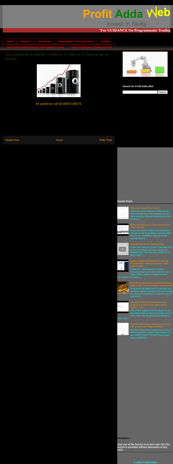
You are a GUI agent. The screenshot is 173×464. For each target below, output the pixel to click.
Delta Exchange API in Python (144, 208)
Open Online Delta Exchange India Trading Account (35, 47)
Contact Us (44, 41)
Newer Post (12, 140)
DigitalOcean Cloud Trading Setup (147, 244)
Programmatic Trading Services (75, 41)
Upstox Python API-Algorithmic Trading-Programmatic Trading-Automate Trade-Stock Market (149, 263)
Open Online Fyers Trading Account (91, 47)
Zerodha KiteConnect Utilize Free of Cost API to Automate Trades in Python (150, 325)
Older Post (105, 140)
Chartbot (105, 41)
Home (9, 41)
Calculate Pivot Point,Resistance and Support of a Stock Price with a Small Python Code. (148, 305)
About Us (25, 41)
